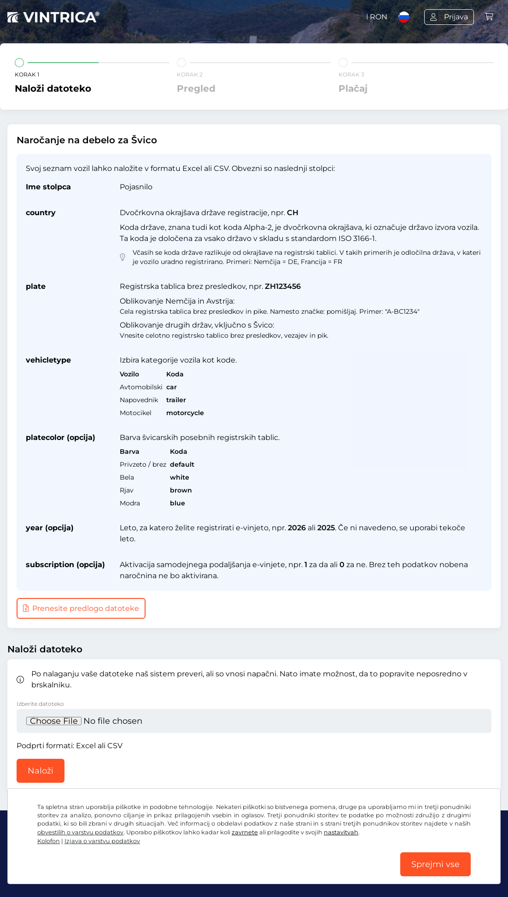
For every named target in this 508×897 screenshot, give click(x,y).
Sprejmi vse (435, 864)
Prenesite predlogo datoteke (81, 608)
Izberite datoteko (40, 703)
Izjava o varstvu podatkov (102, 841)
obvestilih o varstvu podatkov (80, 832)
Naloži (40, 771)
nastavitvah (341, 832)
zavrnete (245, 832)
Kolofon (48, 841)
